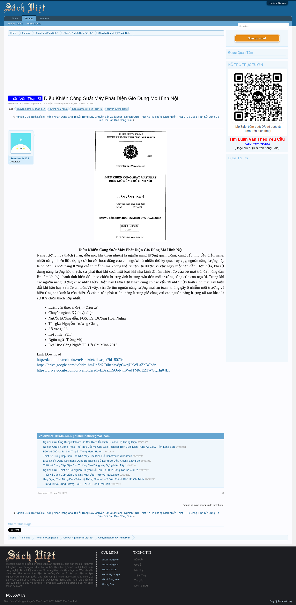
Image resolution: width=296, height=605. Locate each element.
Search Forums (15, 23)
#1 (223, 493)
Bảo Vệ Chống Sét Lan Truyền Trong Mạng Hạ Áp (72, 451)
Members (44, 18)
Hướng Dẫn (108, 584)
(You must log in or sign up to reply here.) (203, 505)
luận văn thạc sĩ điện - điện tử (86, 109)
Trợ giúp (138, 580)
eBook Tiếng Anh (110, 564)
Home (15, 18)
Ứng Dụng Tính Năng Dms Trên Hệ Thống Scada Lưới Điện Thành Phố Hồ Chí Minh (93, 479)
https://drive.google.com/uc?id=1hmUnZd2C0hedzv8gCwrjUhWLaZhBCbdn (96, 365)
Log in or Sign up (277, 3)
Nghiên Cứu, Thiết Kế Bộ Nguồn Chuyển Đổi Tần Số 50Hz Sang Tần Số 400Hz (90, 470)
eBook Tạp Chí (109, 569)
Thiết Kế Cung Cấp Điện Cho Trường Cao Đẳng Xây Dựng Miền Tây (83, 465)
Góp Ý (137, 564)
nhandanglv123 (72, 103)
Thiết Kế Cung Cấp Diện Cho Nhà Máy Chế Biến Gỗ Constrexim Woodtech (87, 456)
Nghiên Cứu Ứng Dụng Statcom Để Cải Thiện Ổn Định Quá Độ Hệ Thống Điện (89, 442)
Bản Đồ (138, 559)
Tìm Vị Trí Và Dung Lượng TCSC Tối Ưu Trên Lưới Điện (76, 483)
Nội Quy (138, 570)
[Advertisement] (116, 66)
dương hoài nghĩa (58, 109)
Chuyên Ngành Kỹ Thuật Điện (37, 103)
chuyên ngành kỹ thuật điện (30, 109)
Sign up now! (257, 38)
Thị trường (140, 575)
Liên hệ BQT (141, 585)
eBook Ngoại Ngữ (111, 574)
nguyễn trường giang (116, 109)
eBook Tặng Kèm (110, 579)
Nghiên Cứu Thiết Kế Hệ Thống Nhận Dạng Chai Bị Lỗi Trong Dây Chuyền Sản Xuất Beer (68, 116)
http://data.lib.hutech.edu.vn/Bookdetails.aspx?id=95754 (80, 359)
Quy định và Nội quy (281, 601)
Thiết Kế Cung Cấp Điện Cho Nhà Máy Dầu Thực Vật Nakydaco (81, 474)
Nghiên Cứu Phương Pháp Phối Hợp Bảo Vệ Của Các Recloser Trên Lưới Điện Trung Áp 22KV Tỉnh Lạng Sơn (109, 446)
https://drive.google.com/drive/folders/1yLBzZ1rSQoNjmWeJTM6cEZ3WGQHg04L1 (103, 370)
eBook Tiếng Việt (110, 559)
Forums (29, 18)
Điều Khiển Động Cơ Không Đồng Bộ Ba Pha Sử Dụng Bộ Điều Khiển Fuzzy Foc (91, 460)
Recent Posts (34, 23)
